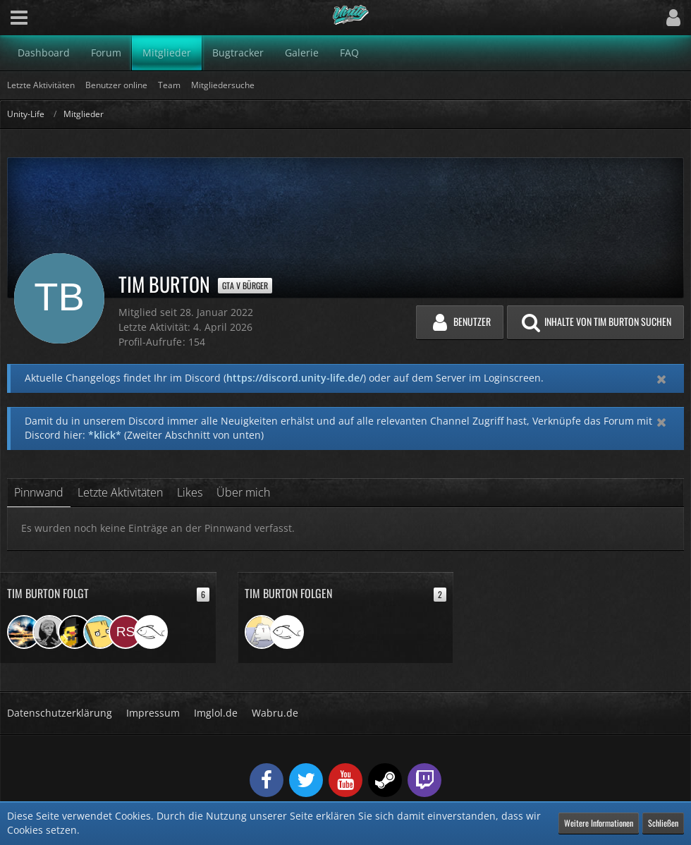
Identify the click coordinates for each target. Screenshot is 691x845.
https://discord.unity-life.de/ (294, 377)
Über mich (243, 492)
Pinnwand (38, 492)
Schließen (663, 823)
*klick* (104, 435)
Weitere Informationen (598, 823)
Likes (189, 492)
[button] (19, 17)
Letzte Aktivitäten (120, 492)
